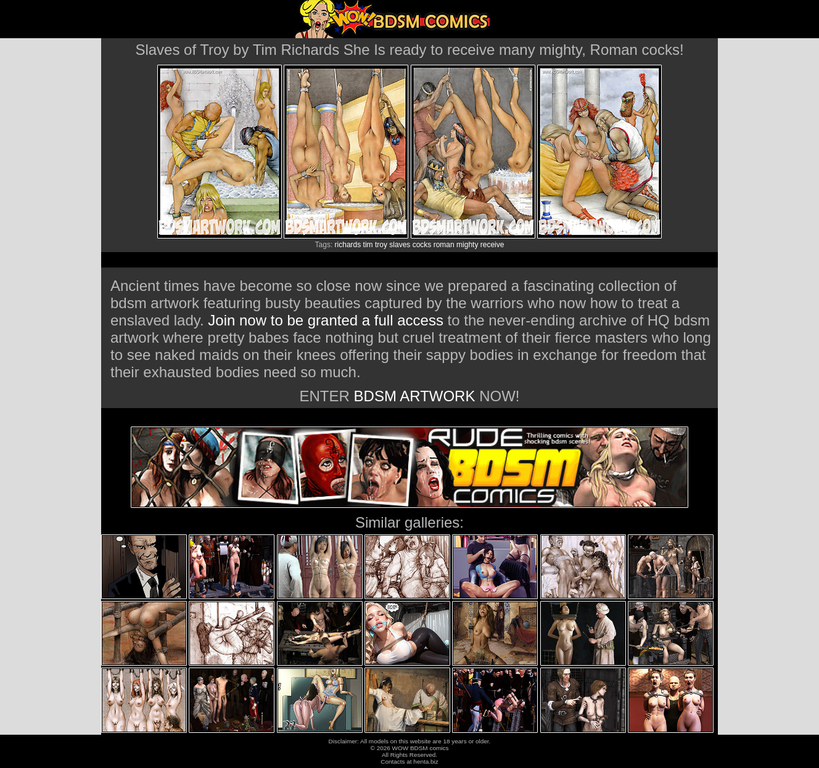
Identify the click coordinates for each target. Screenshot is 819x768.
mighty (467, 244)
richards (348, 244)
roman (444, 244)
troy (381, 244)
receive (492, 244)
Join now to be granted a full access (325, 320)
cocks (422, 244)
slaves (399, 244)
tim (368, 244)
